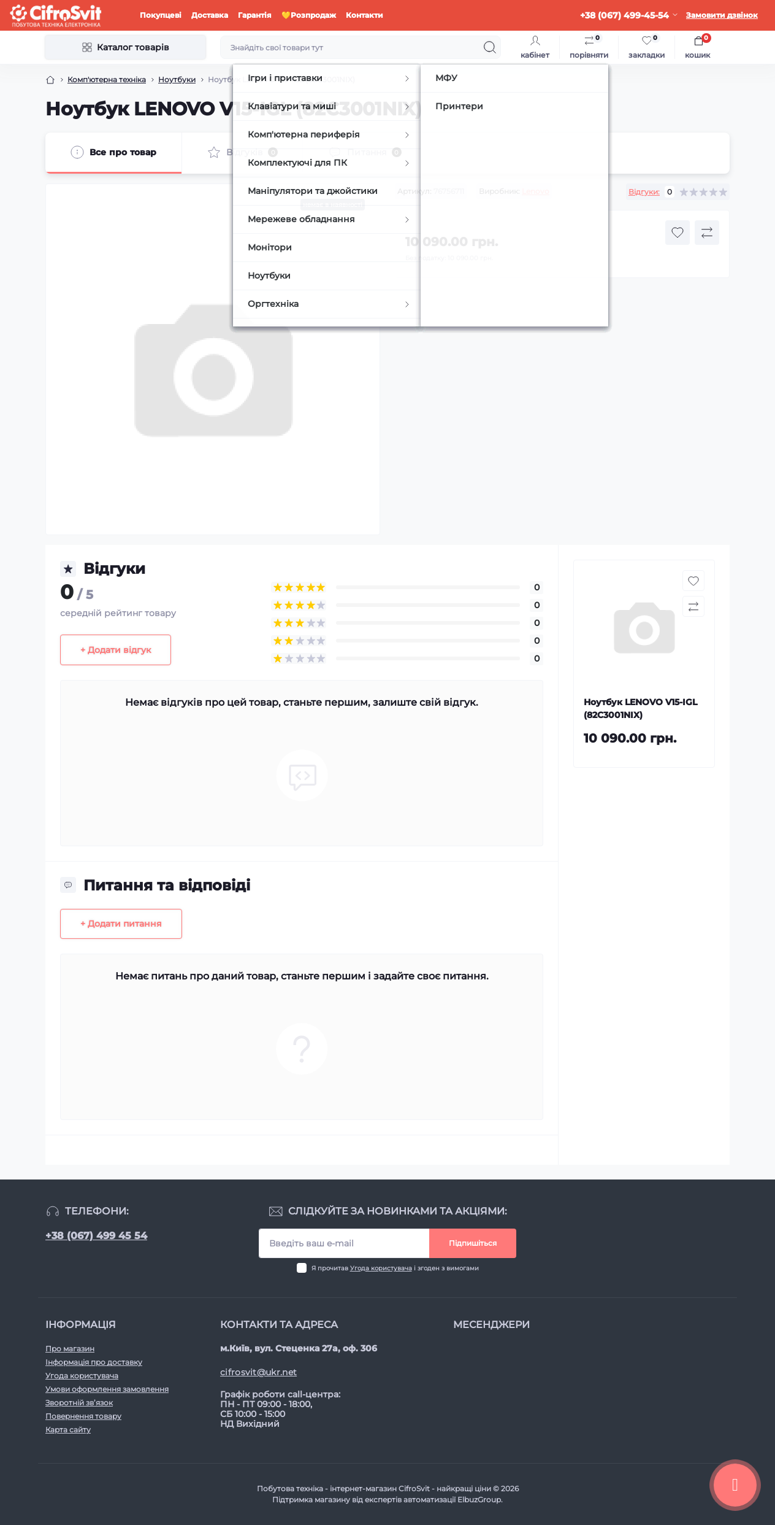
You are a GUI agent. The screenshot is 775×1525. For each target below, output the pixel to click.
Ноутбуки (177, 79)
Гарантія (255, 15)
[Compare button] (707, 232)
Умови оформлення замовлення (107, 1389)
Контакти (364, 15)
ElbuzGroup (479, 1499)
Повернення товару (83, 1416)
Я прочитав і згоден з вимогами (395, 1268)
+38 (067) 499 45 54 (96, 1235)
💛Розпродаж (308, 15)
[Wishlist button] (677, 232)
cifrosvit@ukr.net (258, 1372)
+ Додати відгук (115, 649)
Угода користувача (381, 1268)
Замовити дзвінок (722, 15)
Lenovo (535, 191)
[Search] (490, 47)
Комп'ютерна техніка (106, 79)
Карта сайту (68, 1429)
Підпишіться (473, 1243)
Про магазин (69, 1348)
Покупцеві (160, 15)
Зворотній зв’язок (79, 1402)
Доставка (209, 15)
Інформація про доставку (93, 1362)
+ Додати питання (121, 923)
